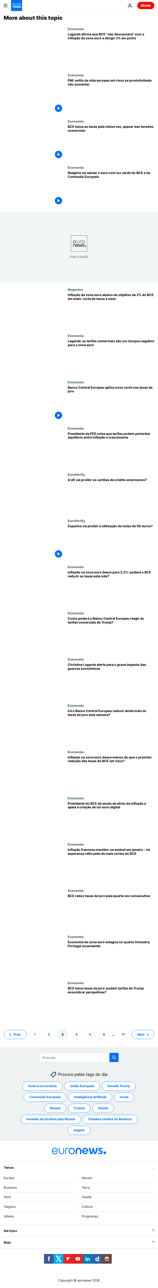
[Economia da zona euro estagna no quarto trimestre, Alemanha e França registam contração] (111, 957)
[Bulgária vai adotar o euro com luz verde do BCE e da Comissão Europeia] (111, 188)
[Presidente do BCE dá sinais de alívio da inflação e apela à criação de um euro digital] (111, 819)
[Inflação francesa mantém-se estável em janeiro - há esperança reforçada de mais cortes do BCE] (111, 865)
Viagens (10, 1206)
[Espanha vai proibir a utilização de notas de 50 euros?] (111, 541)
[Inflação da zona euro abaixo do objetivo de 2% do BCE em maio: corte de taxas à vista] (111, 310)
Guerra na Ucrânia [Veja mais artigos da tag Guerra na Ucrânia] (42, 1086)
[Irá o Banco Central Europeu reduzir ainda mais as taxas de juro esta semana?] (111, 726)
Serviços (10, 1231)
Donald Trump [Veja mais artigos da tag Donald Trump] (119, 1086)
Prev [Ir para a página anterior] (17, 1034)
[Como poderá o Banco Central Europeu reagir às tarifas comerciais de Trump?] (111, 634)
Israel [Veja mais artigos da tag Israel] (124, 1097)
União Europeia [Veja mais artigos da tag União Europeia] (82, 1086)
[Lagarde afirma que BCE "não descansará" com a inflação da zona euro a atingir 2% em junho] (111, 50)
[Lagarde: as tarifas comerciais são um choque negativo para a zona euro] (111, 356)
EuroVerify (76, 474)
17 (123, 1034)
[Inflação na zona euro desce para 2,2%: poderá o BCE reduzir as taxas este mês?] (111, 588)
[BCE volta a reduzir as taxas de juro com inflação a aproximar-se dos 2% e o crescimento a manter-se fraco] (111, 911)
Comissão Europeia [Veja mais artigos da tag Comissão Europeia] (45, 1097)
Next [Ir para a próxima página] (140, 1034)
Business (10, 1187)
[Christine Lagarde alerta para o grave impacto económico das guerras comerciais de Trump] (111, 680)
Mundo (87, 1178)
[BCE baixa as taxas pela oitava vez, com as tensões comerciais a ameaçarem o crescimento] (111, 142)
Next (7, 1197)
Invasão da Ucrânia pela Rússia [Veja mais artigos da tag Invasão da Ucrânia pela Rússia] (50, 1119)
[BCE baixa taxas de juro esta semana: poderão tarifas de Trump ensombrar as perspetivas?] (111, 1004)
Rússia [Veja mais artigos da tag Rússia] (55, 1108)
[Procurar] (79, 1057)
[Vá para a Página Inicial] (16, 5)
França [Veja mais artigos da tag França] (79, 1108)
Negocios (75, 289)
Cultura (87, 1206)
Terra (86, 1187)
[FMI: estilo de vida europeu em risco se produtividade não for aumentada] (111, 96)
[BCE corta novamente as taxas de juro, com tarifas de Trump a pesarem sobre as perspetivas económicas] (111, 403)
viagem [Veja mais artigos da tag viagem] (79, 1130)
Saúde (86, 1197)
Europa (9, 1178)
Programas (90, 1216)
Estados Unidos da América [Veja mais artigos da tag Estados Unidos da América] (110, 1119)
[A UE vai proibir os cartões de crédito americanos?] (111, 495)
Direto (146, 5)
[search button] (114, 1057)
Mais (7, 1242)
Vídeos (9, 1216)
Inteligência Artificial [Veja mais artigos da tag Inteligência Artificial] (90, 1097)
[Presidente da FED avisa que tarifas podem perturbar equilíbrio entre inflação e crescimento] (111, 449)
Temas (9, 1167)
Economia (76, 29)
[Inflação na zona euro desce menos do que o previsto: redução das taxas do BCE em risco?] (111, 773)
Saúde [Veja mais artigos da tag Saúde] (103, 1108)
